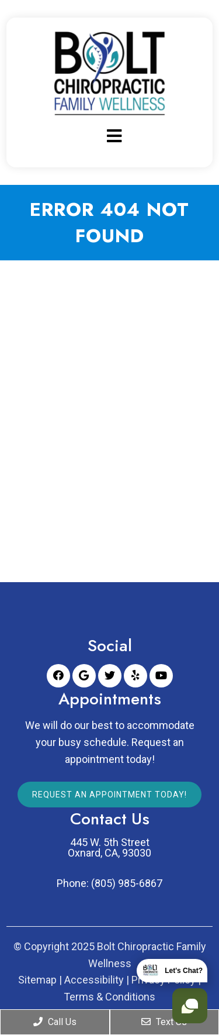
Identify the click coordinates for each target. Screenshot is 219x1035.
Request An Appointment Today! (109, 794)
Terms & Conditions (109, 997)
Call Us (55, 1021)
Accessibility (94, 980)
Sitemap (37, 980)
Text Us (164, 1021)
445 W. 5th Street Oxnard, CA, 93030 (109, 847)
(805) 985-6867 (126, 883)
